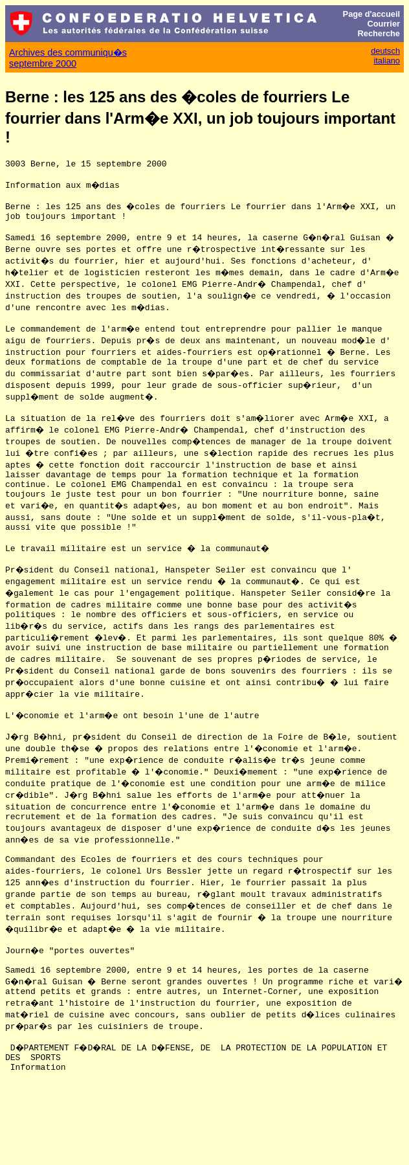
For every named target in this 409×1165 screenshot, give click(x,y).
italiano (386, 60)
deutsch (385, 51)
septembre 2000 (42, 63)
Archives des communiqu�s (68, 52)
